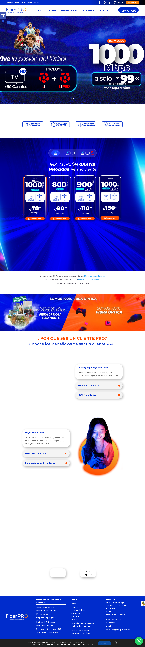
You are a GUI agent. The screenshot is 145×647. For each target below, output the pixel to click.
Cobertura (89, 10)
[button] (3, 15)
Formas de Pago (69, 10)
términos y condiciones (94, 276)
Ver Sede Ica (132, 2)
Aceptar (104, 643)
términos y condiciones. (89, 280)
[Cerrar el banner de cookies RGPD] (114, 643)
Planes (52, 10)
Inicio (41, 10)
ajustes (90, 644)
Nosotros (36, 2)
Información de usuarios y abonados (19, 2)
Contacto (106, 10)
